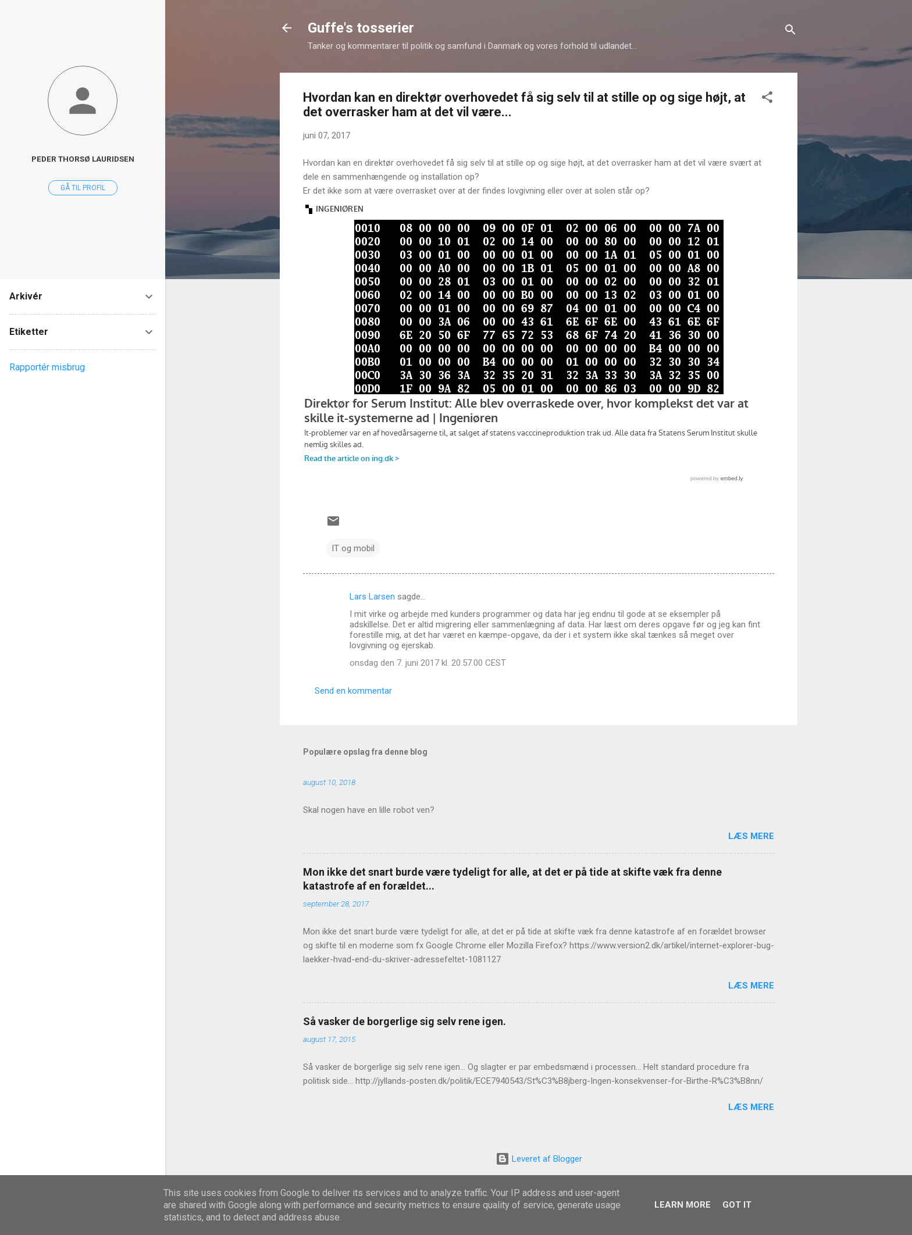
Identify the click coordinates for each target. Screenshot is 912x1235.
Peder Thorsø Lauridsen (82, 158)
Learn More (682, 1205)
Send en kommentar (353, 691)
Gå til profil (82, 188)
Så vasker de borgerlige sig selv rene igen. (404, 1021)
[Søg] (790, 31)
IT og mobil (353, 548)
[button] (767, 99)
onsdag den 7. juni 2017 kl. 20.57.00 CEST (428, 663)
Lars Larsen (372, 596)
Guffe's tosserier (361, 28)
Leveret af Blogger (539, 1159)
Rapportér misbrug (47, 367)
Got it (736, 1205)
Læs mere (751, 836)
